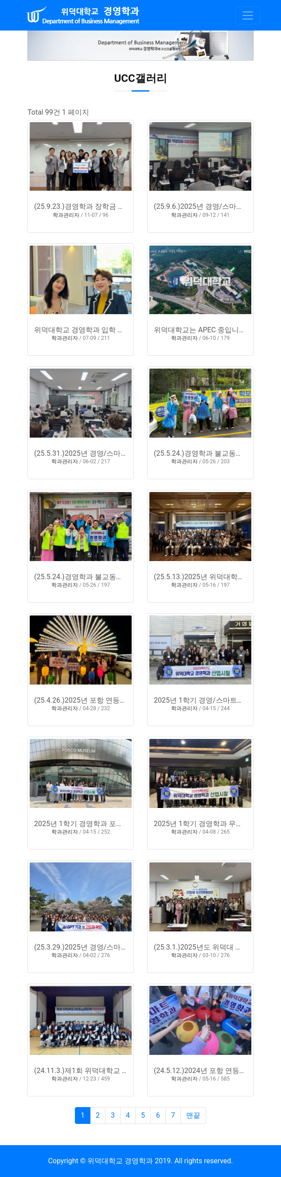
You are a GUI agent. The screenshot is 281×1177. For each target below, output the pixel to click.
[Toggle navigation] (247, 15)
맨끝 (193, 1115)
